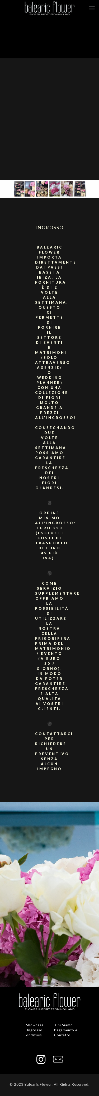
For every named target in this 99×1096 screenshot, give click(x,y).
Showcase (35, 1025)
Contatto (62, 1035)
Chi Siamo (64, 1025)
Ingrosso (35, 1030)
